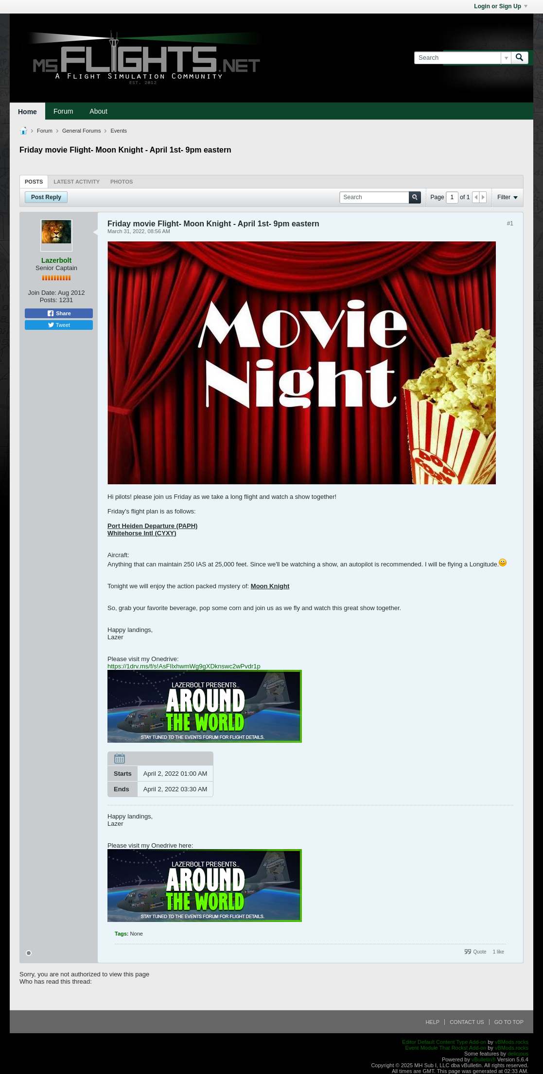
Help (432, 1022)
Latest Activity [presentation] (76, 182)
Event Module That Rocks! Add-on (445, 1048)
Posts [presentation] (34, 182)
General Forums (81, 131)
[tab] (33, 181)
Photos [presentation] (121, 182)
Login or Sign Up (500, 6)
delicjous (518, 1054)
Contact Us (467, 1022)
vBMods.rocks (511, 1042)
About (98, 111)
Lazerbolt (56, 260)
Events (118, 131)
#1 (510, 223)
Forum (63, 111)
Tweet (59, 325)
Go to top (509, 1022)
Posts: (48, 300)
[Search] (462, 57)
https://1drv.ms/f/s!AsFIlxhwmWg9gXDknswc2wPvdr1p (184, 666)
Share (59, 313)
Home (27, 112)
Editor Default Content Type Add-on (444, 1042)
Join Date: (42, 292)
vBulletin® (484, 1059)
